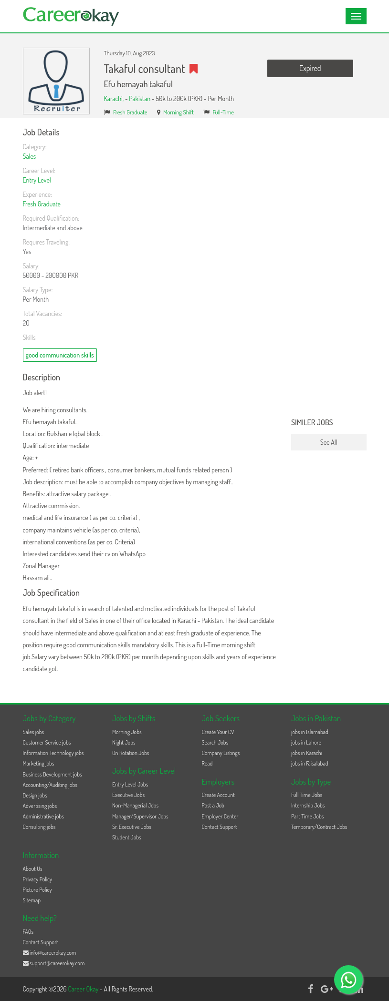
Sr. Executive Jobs (131, 826)
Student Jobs (126, 837)
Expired (310, 68)
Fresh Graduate (130, 112)
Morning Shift (178, 112)
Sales (29, 156)
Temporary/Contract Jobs (319, 826)
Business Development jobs (52, 774)
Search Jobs (215, 742)
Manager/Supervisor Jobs (140, 816)
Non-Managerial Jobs (135, 805)
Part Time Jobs (307, 816)
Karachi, (114, 98)
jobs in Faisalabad (309, 763)
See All (328, 442)
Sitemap (32, 900)
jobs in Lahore (306, 742)
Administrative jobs (43, 816)
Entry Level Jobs (130, 784)
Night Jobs (124, 742)
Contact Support (219, 826)
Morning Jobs (127, 731)
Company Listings (221, 752)
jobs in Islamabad (309, 731)
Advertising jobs (40, 805)
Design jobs (35, 795)
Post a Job (213, 805)
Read (207, 763)
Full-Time (223, 112)
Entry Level (37, 180)
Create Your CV (218, 731)
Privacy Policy (38, 879)
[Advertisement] (329, 271)
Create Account (218, 794)
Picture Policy (37, 889)
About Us (32, 868)
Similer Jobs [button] (312, 423)
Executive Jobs (128, 794)
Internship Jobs (308, 805)
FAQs (28, 931)
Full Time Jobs (306, 794)
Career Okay (84, 989)
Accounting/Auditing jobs (50, 784)
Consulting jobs (39, 826)
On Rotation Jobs (130, 752)
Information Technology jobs (53, 752)
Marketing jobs (38, 763)
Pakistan (139, 98)
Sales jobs (33, 731)
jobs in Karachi (306, 752)
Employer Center (220, 816)
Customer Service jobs (47, 742)
